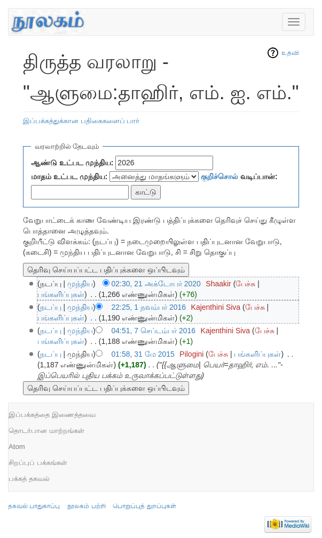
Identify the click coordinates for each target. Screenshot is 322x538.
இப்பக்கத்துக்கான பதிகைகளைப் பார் (81, 121)
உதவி (290, 53)
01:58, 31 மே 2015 (143, 354)
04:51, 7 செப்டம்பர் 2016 (154, 330)
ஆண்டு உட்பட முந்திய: (72, 162)
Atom (17, 447)
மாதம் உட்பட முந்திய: (69, 176)
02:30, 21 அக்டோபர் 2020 (156, 283)
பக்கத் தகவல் (29, 479)
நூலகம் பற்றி (86, 506)
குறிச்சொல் (219, 176)
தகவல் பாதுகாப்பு (34, 506)
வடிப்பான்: (239, 176)
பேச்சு (245, 283)
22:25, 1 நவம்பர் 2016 (149, 307)
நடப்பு (50, 307)
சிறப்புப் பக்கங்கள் (38, 463)
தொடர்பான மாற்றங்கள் (46, 431)
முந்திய (80, 283)
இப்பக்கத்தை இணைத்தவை (52, 415)
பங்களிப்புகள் (60, 294)
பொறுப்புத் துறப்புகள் (144, 506)
